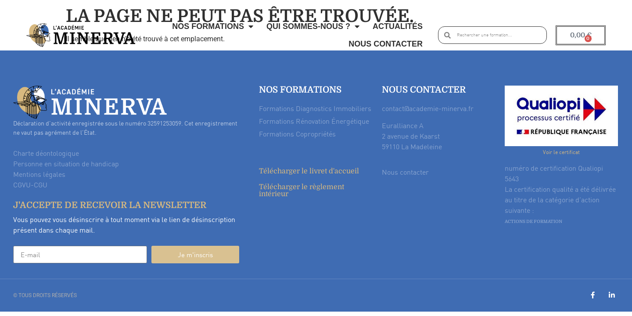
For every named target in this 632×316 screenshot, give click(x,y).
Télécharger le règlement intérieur (301, 190)
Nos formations (212, 26)
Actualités (398, 26)
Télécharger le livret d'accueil (309, 171)
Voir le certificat (561, 152)
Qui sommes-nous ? (312, 26)
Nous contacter (385, 44)
